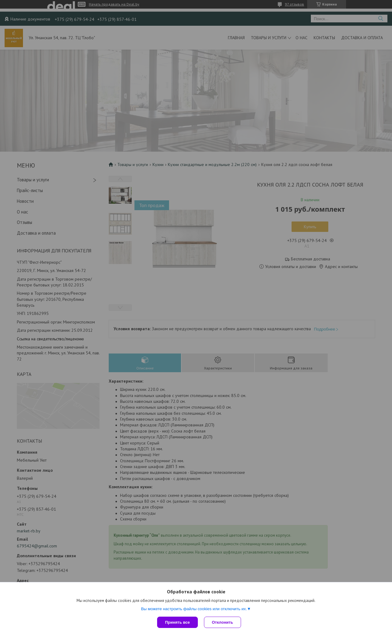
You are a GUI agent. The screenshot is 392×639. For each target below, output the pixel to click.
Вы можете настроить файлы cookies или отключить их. (194, 609)
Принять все (177, 622)
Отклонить (222, 622)
